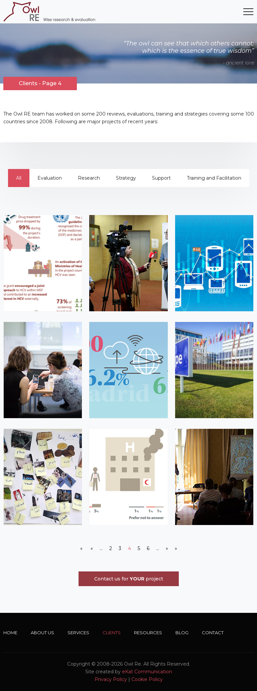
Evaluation (49, 178)
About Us (42, 632)
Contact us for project (128, 579)
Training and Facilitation (214, 178)
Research (89, 178)
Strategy (126, 178)
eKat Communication (147, 672)
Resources (148, 632)
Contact (213, 632)
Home (10, 632)
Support (161, 178)
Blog (181, 632)
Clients (112, 632)
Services (78, 632)
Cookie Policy (147, 679)
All (18, 178)
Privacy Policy (111, 679)
